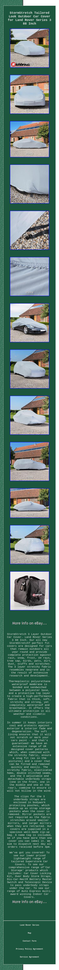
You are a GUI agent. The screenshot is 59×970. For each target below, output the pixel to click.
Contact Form (29, 941)
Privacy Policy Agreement (29, 949)
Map (29, 933)
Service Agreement (29, 957)
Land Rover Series (29, 925)
